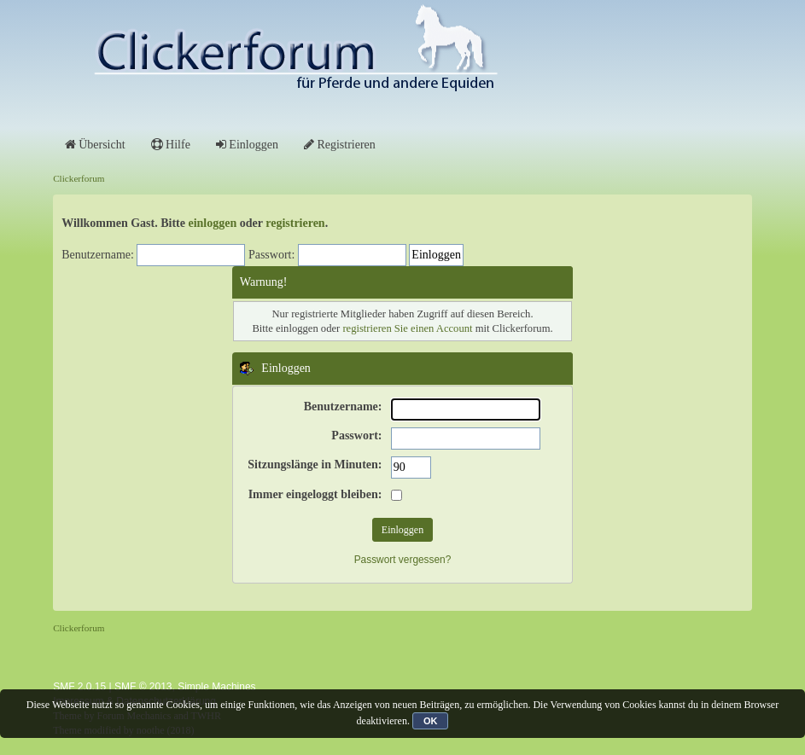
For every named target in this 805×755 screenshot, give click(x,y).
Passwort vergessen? (403, 560)
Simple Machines (216, 687)
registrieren (294, 223)
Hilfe (170, 144)
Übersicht (95, 144)
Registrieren (340, 144)
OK (430, 721)
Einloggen (247, 144)
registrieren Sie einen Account (407, 328)
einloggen (212, 223)
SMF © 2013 (143, 687)
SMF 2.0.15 (79, 687)
